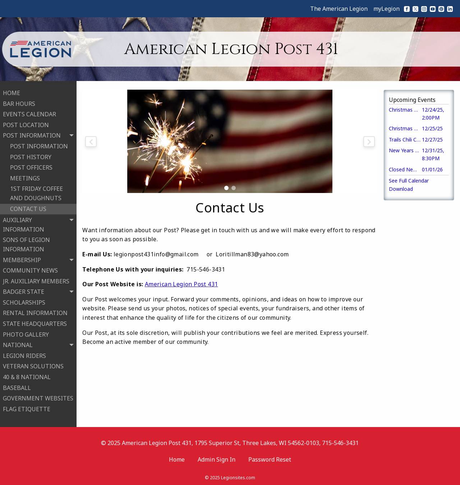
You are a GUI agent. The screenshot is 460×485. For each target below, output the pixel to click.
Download (401, 188)
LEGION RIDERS (24, 355)
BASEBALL (17, 387)
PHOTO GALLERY (26, 333)
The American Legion (339, 9)
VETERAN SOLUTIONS (33, 365)
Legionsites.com (238, 476)
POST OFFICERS (31, 166)
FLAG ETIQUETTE (26, 408)
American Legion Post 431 (181, 284)
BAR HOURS (19, 103)
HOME (11, 92)
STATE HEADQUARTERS (35, 323)
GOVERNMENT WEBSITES (38, 397)
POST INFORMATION (39, 145)
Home (177, 457)
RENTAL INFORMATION (35, 312)
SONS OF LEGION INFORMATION (26, 243)
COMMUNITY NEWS (30, 269)
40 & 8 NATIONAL (27, 376)
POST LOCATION (26, 124)
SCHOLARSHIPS (24, 301)
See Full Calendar (409, 180)
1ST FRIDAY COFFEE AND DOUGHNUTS (36, 192)
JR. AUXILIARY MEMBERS (36, 280)
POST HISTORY (30, 156)
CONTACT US (28, 208)
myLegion (386, 9)
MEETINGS (25, 177)
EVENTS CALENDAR (29, 113)
